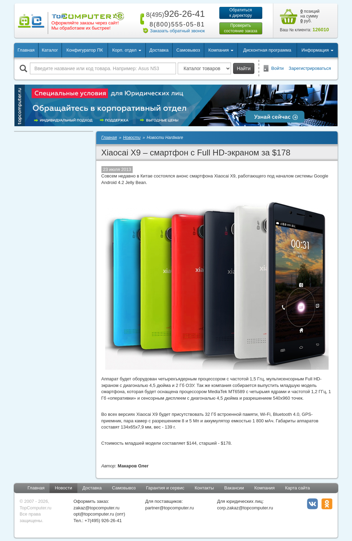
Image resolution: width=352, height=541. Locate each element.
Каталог (50, 50)
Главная (26, 50)
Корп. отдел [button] (126, 50)
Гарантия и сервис (165, 487)
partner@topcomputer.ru (169, 507)
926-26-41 (174, 14)
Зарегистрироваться (310, 68)
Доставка (158, 50)
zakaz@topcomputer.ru (97, 507)
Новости (63, 487)
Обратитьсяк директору (240, 13)
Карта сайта (297, 487)
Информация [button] (317, 50)
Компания (264, 487)
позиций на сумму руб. (310, 16)
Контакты (204, 487)
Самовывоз (188, 50)
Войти (277, 68)
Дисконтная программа (267, 50)
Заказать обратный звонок (177, 30)
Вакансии (234, 487)
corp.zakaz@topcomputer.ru (245, 507)
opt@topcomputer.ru (94, 514)
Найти (244, 68)
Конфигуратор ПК (84, 50)
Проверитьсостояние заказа (240, 28)
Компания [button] (220, 50)
